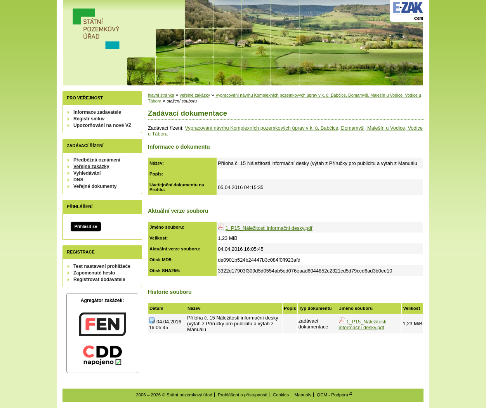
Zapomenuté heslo (94, 273)
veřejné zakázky (195, 95)
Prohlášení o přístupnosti (242, 394)
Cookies (281, 394)
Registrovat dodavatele (99, 279)
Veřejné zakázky (91, 166)
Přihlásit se (86, 226)
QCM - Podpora (332, 394)
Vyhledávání (87, 173)
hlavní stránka (161, 95)
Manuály (302, 394)
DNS (78, 179)
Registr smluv (88, 119)
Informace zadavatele (97, 112)
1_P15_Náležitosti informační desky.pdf (269, 228)
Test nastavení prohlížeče (101, 266)
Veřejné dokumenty (94, 186)
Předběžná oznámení (96, 160)
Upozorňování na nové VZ (102, 125)
